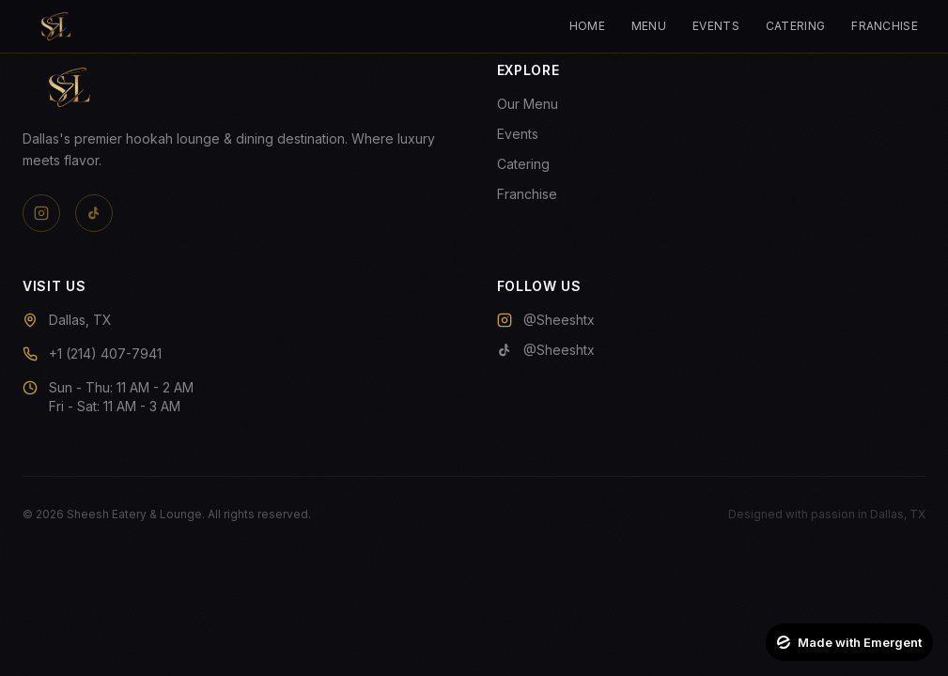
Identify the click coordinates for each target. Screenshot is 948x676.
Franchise (884, 26)
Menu (648, 26)
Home (587, 26)
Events (715, 26)
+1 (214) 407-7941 (105, 353)
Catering (795, 26)
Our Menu (527, 104)
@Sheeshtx (546, 320)
